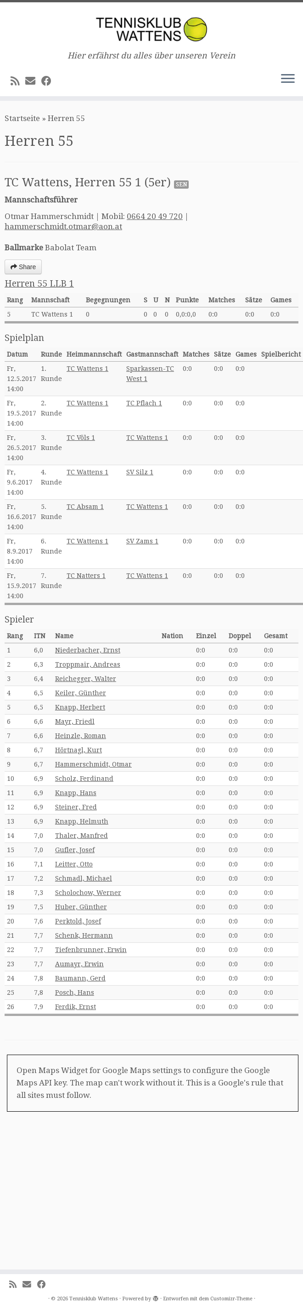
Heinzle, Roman (80, 735)
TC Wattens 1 (87, 368)
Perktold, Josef (78, 921)
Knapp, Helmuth (81, 821)
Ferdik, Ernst (75, 1006)
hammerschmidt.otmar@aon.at (63, 226)
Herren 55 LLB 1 (39, 283)
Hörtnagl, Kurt (78, 750)
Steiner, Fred (76, 807)
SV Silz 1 (139, 472)
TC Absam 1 (85, 506)
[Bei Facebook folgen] (49, 81)
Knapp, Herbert (80, 707)
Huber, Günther (81, 907)
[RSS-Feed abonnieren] (18, 81)
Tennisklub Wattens (93, 1299)
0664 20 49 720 (155, 216)
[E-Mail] (33, 81)
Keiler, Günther (80, 693)
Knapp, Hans (75, 792)
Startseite (22, 118)
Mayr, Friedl (75, 721)
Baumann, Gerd (80, 978)
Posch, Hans (74, 992)
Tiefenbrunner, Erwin (91, 949)
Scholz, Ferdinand (84, 778)
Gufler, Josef (75, 850)
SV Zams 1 (142, 541)
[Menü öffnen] (288, 80)
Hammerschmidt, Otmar (93, 764)
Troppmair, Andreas (87, 664)
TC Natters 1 (86, 575)
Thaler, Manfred (81, 835)
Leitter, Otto (74, 864)
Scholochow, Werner (88, 892)
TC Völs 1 (81, 437)
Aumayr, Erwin (79, 964)
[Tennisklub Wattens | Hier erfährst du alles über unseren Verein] (151, 26)
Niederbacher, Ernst (87, 650)
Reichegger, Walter (85, 678)
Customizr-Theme (231, 1299)
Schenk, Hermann (84, 935)
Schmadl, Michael (83, 878)
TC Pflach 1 (144, 403)
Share (23, 267)
